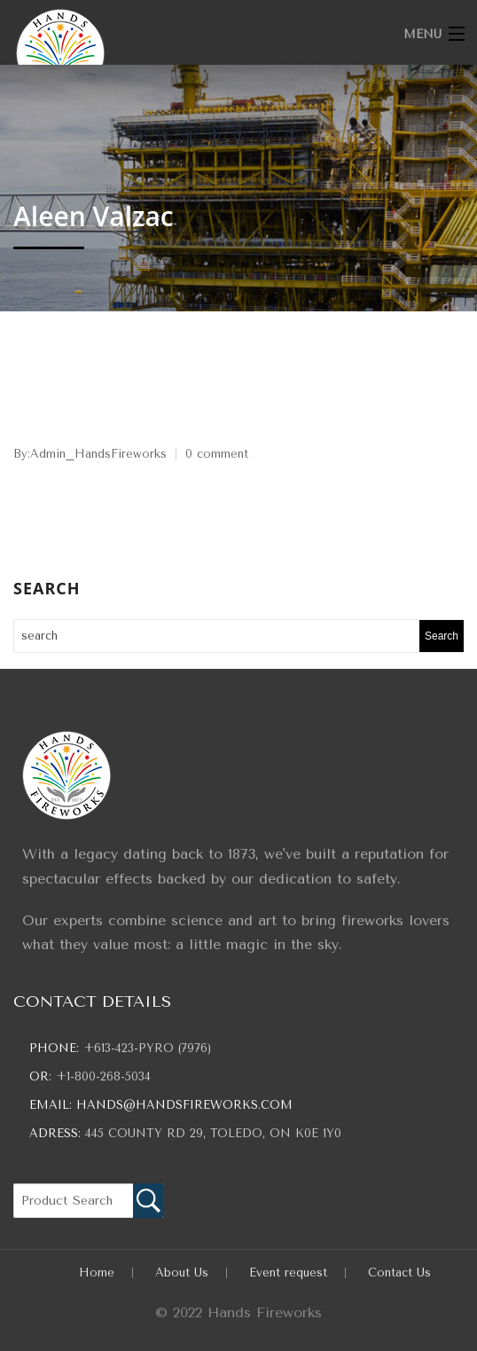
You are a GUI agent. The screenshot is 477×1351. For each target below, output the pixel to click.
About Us (181, 1272)
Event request (288, 1272)
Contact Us (399, 1272)
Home (96, 1272)
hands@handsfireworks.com (184, 1104)
